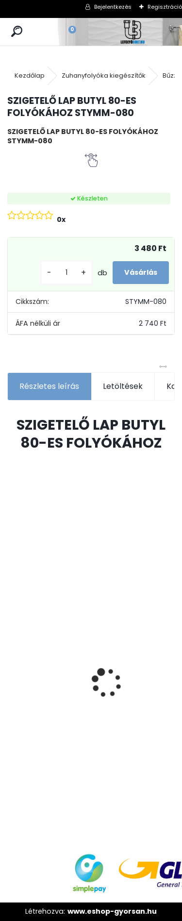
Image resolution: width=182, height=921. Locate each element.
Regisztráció (165, 7)
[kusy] (66, 272)
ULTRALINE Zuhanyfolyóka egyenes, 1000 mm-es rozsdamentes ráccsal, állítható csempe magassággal (42, 700)
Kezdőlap (30, 75)
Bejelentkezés (113, 7)
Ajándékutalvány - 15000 (116, 581)
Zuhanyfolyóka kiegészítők (104, 75)
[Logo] (133, 31)
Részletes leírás (49, 386)
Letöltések (123, 386)
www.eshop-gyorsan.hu (112, 911)
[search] (16, 31)
